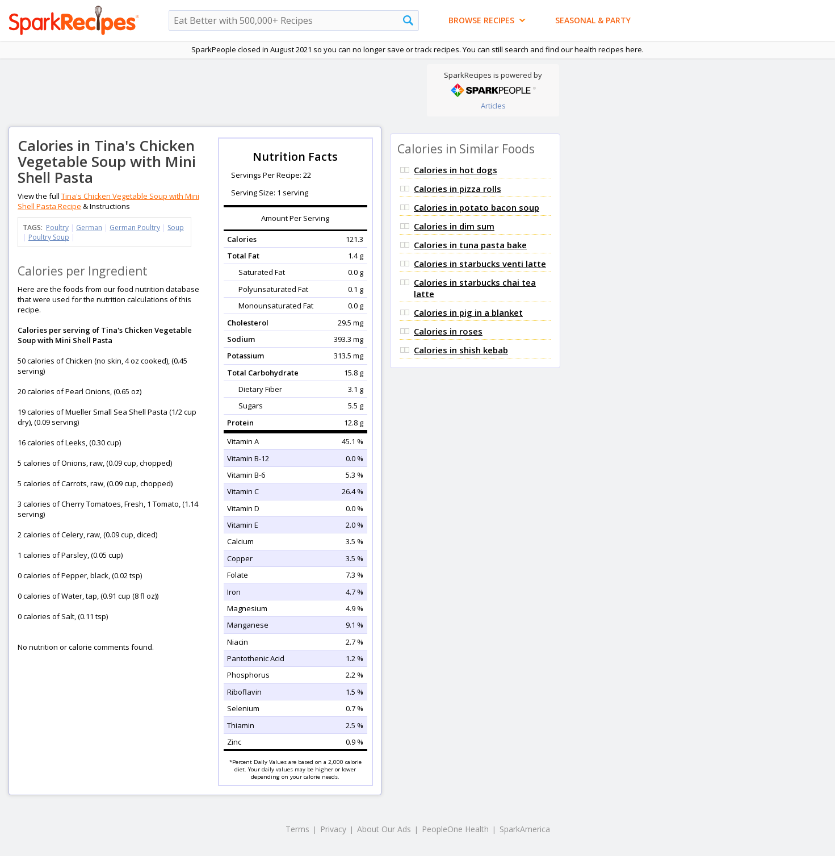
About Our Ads (384, 829)
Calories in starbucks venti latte (480, 263)
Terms (297, 829)
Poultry (57, 227)
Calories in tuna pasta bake (470, 244)
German (89, 227)
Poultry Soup (48, 237)
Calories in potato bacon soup (476, 207)
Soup (175, 227)
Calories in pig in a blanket (468, 312)
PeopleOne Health (455, 829)
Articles (493, 106)
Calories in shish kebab (461, 350)
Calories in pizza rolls (457, 188)
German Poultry (135, 227)
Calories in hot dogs (455, 170)
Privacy (333, 829)
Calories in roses (448, 331)
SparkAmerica (525, 829)
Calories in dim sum (454, 226)
